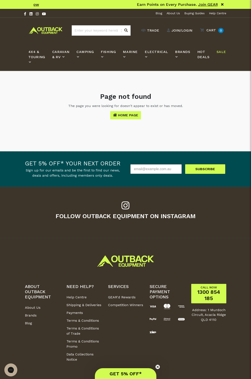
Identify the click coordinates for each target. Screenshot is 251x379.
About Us (173, 13)
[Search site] (126, 30)
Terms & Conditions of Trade (82, 331)
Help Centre (217, 13)
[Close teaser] (157, 367)
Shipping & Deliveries (83, 305)
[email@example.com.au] (156, 169)
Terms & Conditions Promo (82, 344)
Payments (74, 313)
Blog (158, 13)
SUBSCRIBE (205, 169)
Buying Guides (194, 13)
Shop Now (154, 4)
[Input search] (101, 30)
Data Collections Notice (80, 356)
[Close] (222, 4)
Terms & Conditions (82, 320)
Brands (31, 315)
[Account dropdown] (178, 30)
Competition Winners (125, 305)
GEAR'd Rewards (122, 297)
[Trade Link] (149, 30)
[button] (210, 30)
